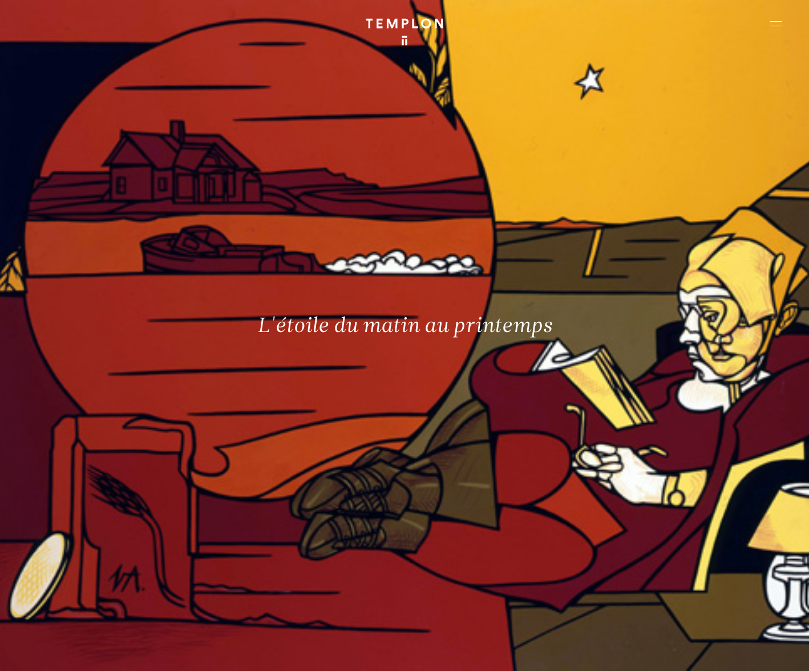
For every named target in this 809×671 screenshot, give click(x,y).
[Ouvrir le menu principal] (776, 23)
